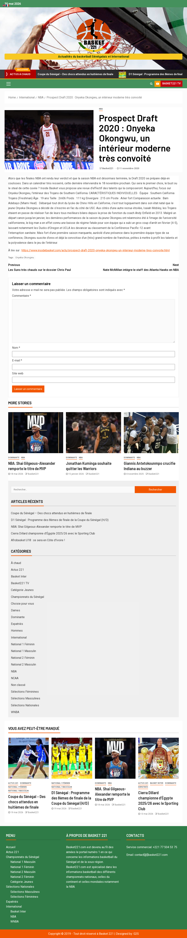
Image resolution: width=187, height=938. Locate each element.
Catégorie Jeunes (22, 590)
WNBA (15, 712)
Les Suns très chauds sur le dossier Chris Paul (51, 267)
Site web (17, 373)
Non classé (18, 685)
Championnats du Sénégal (27, 597)
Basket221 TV (20, 583)
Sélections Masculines (25, 698)
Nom (16, 347)
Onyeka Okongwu (24, 257)
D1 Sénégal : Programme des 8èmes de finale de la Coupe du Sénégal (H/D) (59, 520)
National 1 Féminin (23, 644)
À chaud (16, 563)
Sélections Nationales (25, 705)
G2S (136, 933)
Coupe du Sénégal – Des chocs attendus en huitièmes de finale (76, 74)
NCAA (14, 678)
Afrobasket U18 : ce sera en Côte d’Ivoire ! (38, 540)
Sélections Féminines (25, 691)
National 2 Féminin (23, 657)
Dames (15, 610)
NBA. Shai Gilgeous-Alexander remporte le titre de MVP (46, 526)
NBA (101, 109)
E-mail (17, 360)
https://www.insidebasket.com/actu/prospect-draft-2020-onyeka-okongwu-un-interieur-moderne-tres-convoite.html (96, 250)
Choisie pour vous (22, 603)
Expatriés (17, 624)
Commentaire (21, 295)
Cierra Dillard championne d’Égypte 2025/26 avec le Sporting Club (53, 533)
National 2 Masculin (23, 664)
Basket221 (108, 168)
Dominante (13, 458)
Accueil (10, 847)
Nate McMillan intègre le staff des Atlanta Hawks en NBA (136, 267)
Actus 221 (17, 569)
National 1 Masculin (23, 651)
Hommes (17, 630)
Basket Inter (18, 576)
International (19, 637)
